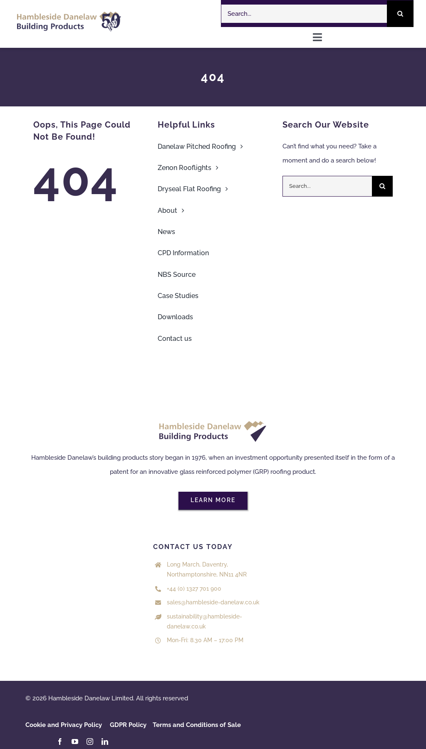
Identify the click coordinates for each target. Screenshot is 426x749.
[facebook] (60, 741)
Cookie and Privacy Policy (63, 725)
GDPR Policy (128, 725)
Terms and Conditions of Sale (197, 725)
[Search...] (304, 13)
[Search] (400, 13)
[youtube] (75, 741)
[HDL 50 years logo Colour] (69, 14)
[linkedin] (105, 741)
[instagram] (90, 741)
